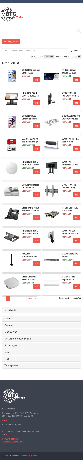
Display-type (10, 332)
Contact (5, 420)
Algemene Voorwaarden (12, 442)
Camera (8, 318)
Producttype (10, 345)
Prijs (67, 57)
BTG (8, 434)
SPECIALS (37, 57)
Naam (58, 57)
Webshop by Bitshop (29, 456)
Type (6, 359)
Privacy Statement (10, 439)
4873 (30, 299)
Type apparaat (11, 365)
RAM (7, 352)
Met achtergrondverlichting (17, 338)
